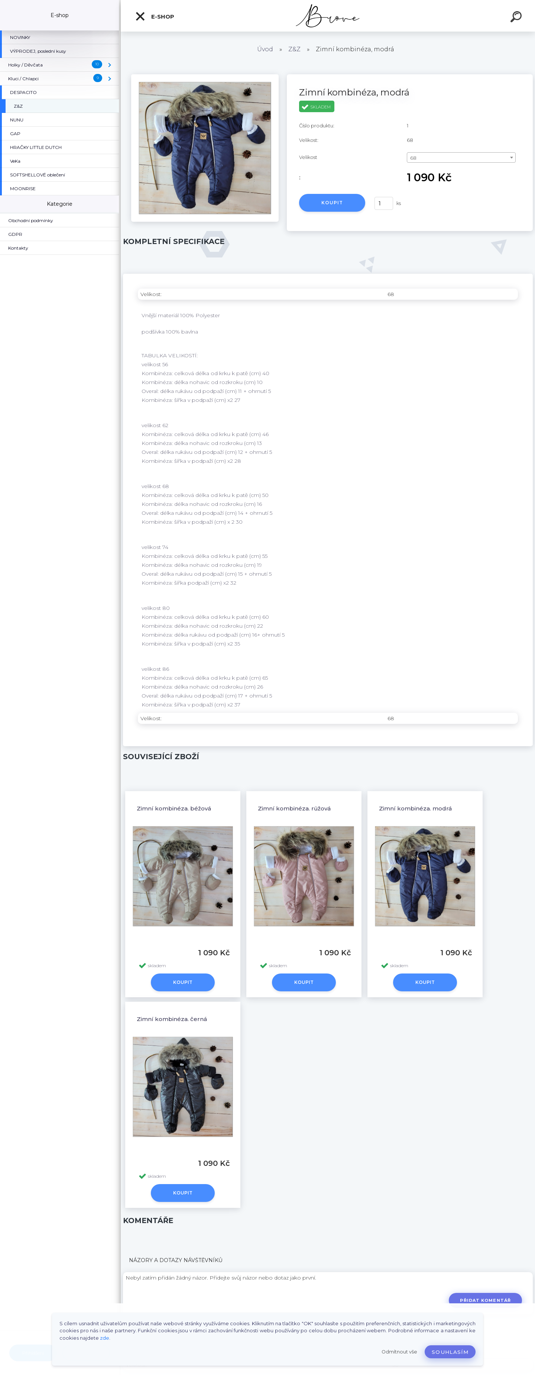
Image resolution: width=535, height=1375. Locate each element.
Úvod (265, 49)
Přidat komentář (485, 1300)
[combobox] (461, 157)
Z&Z (294, 49)
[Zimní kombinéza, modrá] (205, 77)
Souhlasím (450, 1352)
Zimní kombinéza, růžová (294, 808)
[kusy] (383, 203)
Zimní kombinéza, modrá (415, 808)
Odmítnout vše (399, 1352)
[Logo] (328, 15)
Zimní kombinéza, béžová (174, 808)
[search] (517, 17)
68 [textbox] (413, 158)
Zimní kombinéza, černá (172, 1019)
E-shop (154, 16)
